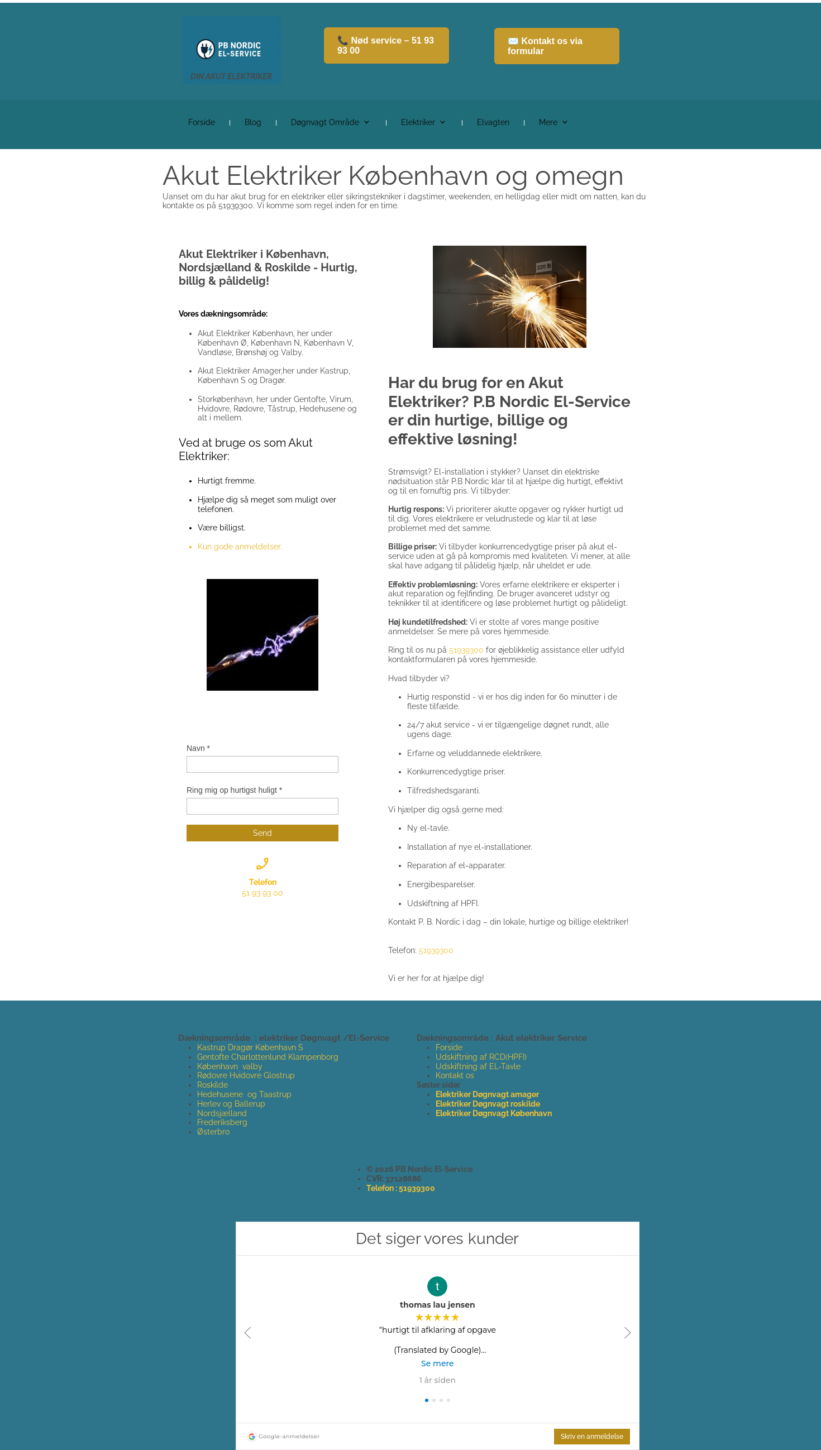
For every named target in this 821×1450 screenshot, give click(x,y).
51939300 (466, 649)
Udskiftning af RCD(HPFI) (481, 1056)
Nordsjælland (222, 1113)
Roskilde (213, 1084)
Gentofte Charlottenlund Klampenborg (267, 1056)
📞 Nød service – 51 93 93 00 (385, 45)
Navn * (198, 748)
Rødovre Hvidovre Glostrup (246, 1075)
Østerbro (213, 1131)
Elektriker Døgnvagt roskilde (488, 1103)
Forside (449, 1047)
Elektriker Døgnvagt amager (487, 1094)
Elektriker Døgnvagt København (494, 1113)
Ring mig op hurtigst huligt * (234, 790)
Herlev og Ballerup (231, 1103)
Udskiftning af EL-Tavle (478, 1066)
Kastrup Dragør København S (250, 1047)
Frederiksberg (222, 1122)
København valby (229, 1066)
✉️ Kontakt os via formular (545, 46)
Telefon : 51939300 (400, 1188)
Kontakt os (455, 1075)
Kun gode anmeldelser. (240, 546)
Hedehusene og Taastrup (244, 1094)
